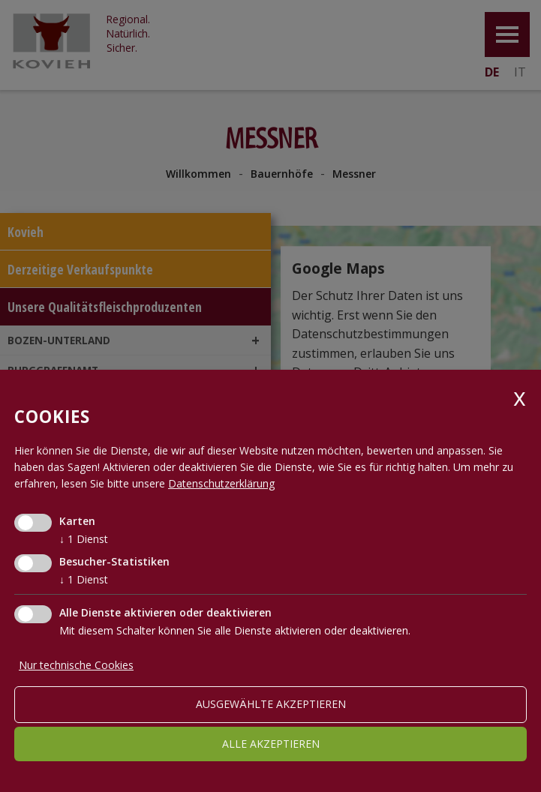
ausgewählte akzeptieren (271, 704)
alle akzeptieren (271, 743)
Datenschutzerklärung (221, 483)
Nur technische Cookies (76, 665)
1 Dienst (83, 539)
